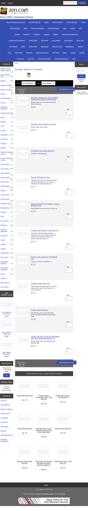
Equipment (26, 34)
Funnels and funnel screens (17, 40)
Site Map (3, 431)
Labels (23, 46)
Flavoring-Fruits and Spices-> (7, 153)
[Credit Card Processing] (44, 503)
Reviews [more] (6, 382)
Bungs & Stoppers (71, 22)
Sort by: (38, 83)
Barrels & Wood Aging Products (16, 22)
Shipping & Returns (7, 409)
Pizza (9, 52)
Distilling (72, 28)
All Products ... (5, 287)
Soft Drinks (55, 52)
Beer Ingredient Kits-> (7, 75)
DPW (80, 28)
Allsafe (6, 371)
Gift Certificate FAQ (7, 435)
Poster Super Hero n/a (40, 283)
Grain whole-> (7, 169)
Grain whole (44, 40)
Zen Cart (63, 494)
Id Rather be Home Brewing (43, 151)
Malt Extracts (45, 46)
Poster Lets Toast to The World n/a (44, 258)
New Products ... (6, 282)
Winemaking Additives (44, 59)
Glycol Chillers (33, 40)
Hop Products (13, 46)
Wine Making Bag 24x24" (6, 347)
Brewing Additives (57, 22)
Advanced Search (81, 80)
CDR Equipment (15, 28)
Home (3, 3)
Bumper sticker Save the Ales (43, 124)
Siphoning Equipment (42, 52)
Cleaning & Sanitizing (37, 28)
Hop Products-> (7, 186)
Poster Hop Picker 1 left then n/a (45, 230)
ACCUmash (6, 370)
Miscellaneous (70, 46)
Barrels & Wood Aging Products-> (7, 70)
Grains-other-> (7, 182)
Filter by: (18, 83)
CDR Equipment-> (7, 98)
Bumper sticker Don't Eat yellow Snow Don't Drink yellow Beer (44, 99)
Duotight (17, 34)
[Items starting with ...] (29, 83)
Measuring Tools (57, 46)
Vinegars (82, 52)
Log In (10, 3)
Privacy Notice (5, 413)
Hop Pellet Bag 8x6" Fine (6, 307)
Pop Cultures (18, 52)
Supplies (73, 52)
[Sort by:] (48, 83)
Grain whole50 (56, 40)
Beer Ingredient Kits (34, 22)
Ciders (25, 28)
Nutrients (80, 46)
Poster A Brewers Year (40, 177)
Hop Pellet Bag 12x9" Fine (6, 327)
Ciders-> (7, 103)
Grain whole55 (68, 40)
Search (81, 64)
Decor (65, 28)
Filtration (55, 34)
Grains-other (80, 40)
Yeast (74, 59)
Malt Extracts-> (7, 199)
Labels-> (7, 190)
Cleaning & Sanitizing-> (7, 108)
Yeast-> (7, 274)
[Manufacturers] (6, 370)
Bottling (46, 22)
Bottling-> (7, 81)
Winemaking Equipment (62, 59)
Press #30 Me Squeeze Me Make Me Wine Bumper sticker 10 (45, 337)
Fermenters (36, 34)
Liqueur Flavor (33, 46)
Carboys (83, 22)
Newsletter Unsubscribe (4, 440)
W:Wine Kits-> (7, 253)
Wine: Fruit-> (7, 257)
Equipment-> (7, 135)
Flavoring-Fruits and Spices (70, 34)
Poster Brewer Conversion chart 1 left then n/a (45, 205)
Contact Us (4, 422)
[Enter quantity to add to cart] (69, 112)
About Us (3, 400)
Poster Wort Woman (39, 310)
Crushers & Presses (53, 28)
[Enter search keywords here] (70, 3)
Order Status (4, 426)
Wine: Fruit (31, 59)
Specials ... (4, 278)
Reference (29, 52)
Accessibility (4, 418)
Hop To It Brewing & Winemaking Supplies (43, 494)
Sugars (65, 52)
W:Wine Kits (20, 59)
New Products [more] (6, 294)
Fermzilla (46, 34)
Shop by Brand (5, 404)
